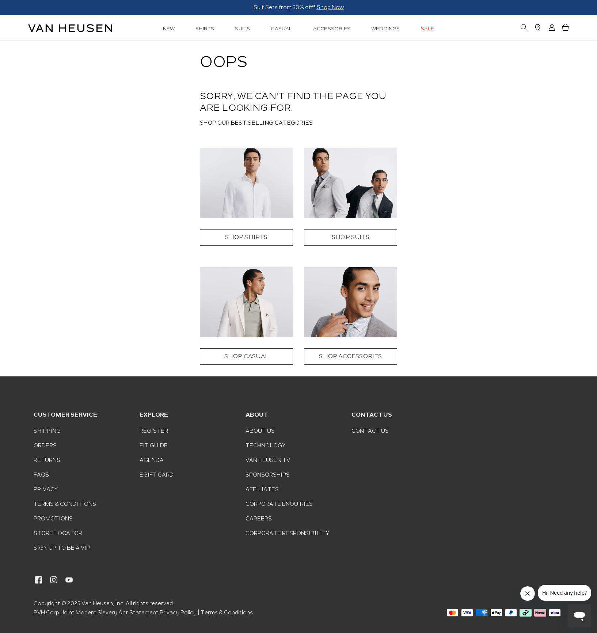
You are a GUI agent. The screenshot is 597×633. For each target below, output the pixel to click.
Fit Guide (154, 445)
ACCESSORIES (331, 28)
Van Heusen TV (268, 460)
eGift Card (157, 475)
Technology (265, 445)
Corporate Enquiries (279, 504)
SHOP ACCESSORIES (350, 356)
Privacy (46, 489)
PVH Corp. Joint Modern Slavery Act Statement (96, 612)
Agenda (152, 460)
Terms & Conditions (65, 504)
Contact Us (370, 431)
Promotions (53, 519)
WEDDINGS (385, 28)
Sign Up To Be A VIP (62, 548)
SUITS (242, 28)
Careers (259, 519)
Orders (45, 445)
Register (154, 431)
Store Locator (58, 533)
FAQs (41, 475)
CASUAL (281, 28)
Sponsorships (268, 475)
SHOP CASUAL (246, 356)
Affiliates (262, 489)
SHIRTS (204, 28)
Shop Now (146, 7)
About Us (260, 431)
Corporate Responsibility (287, 533)
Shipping (47, 431)
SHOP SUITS (350, 237)
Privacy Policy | (179, 612)
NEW (169, 28)
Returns (47, 460)
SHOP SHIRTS (246, 237)
